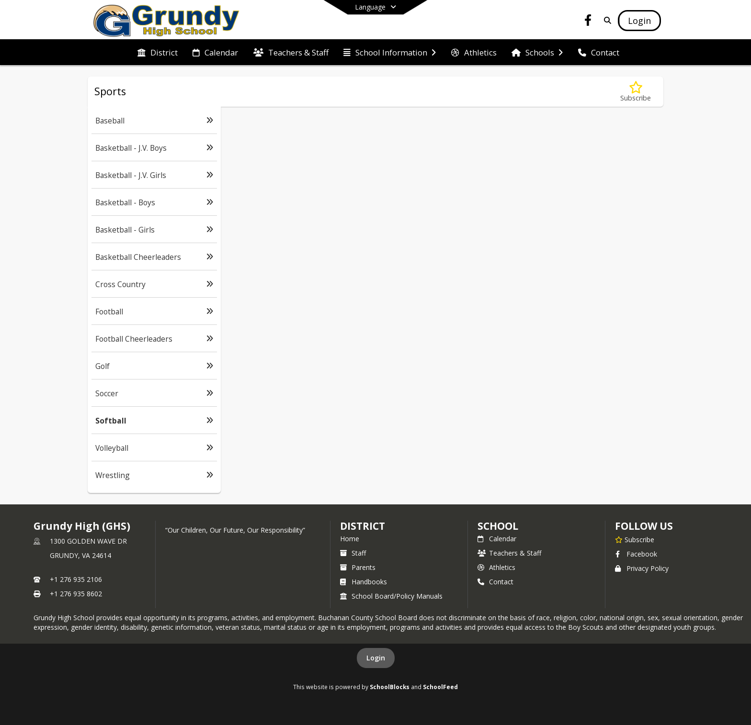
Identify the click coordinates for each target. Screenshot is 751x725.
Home (349, 538)
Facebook (636, 553)
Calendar (497, 538)
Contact (495, 581)
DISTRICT (362, 526)
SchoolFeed (440, 687)
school (498, 526)
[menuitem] (157, 52)
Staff (353, 553)
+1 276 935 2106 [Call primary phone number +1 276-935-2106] (76, 579)
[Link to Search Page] (605, 20)
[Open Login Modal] (639, 20)
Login (375, 657)
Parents (358, 567)
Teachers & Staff (509, 553)
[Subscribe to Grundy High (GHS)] (634, 539)
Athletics (496, 567)
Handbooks (363, 581)
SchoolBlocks (390, 687)
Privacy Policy (642, 568)
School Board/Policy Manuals (391, 596)
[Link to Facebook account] (588, 21)
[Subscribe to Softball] (635, 91)
